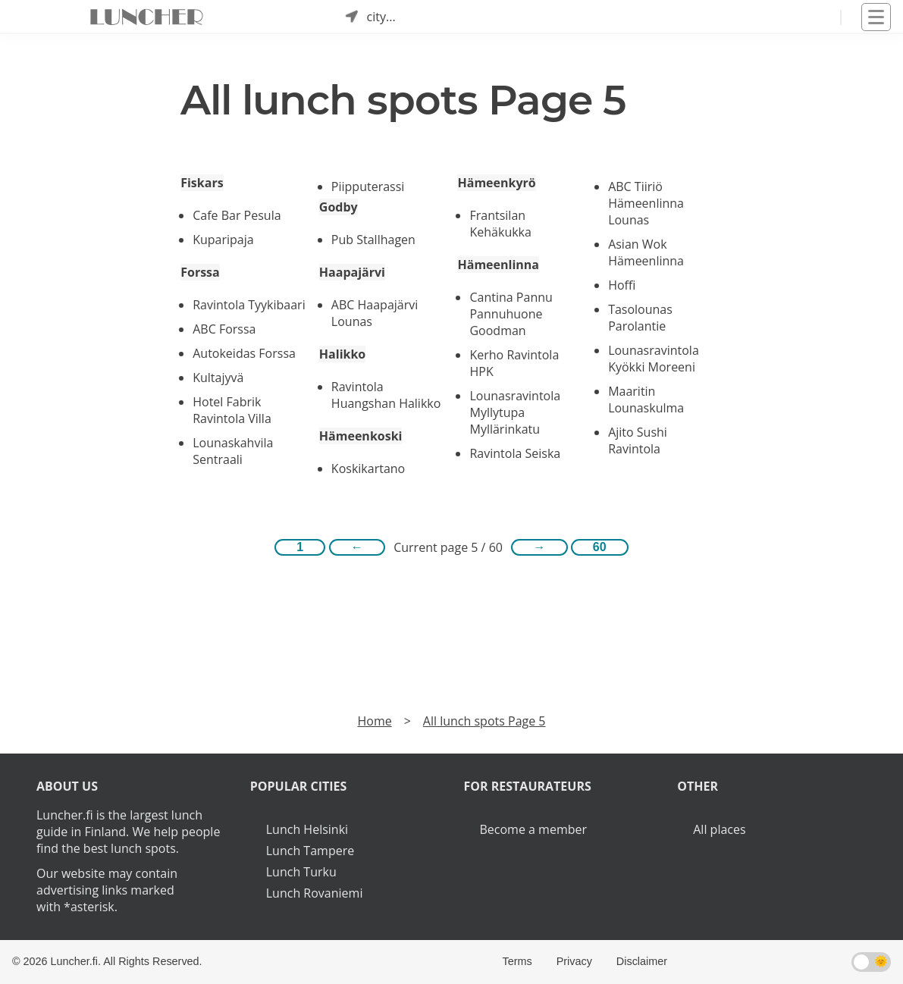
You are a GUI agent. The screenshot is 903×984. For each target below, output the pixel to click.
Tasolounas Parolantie (640, 317)
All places (719, 829)
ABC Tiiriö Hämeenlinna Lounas (646, 203)
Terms (516, 961)
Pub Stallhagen (373, 239)
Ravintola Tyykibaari (249, 304)
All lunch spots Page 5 (484, 721)
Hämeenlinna (498, 264)
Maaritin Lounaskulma (646, 399)
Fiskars (201, 182)
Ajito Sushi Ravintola (637, 440)
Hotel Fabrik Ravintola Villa (232, 410)
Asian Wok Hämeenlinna (646, 252)
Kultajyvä (218, 377)
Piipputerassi (368, 186)
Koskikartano (368, 468)
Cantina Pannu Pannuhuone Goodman (510, 314)
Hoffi (621, 285)
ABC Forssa (224, 329)
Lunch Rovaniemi (314, 893)
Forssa (200, 272)
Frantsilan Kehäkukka (500, 223)
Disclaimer (641, 961)
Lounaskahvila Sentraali (233, 451)
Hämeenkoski (361, 436)
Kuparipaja (223, 239)
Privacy (574, 961)
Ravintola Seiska (514, 453)
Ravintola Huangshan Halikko (386, 395)
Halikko (342, 354)
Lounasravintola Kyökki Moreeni (653, 358)
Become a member (534, 829)
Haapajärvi (352, 272)
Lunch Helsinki (307, 829)
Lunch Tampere (310, 850)
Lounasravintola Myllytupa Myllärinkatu (514, 412)
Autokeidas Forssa (244, 353)
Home (374, 721)
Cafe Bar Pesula (237, 215)
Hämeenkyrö (496, 182)
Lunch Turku (301, 871)
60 (600, 547)
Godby (338, 207)
